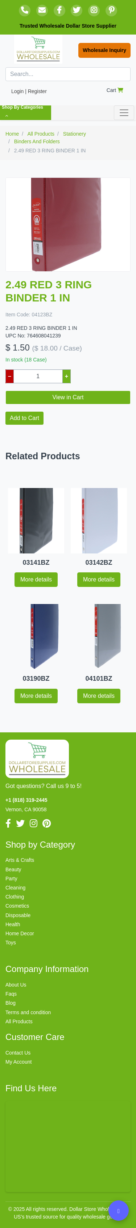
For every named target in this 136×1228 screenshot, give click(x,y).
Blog (10, 1003)
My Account (18, 1062)
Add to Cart (24, 418)
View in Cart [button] (68, 397)
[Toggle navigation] (124, 112)
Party (11, 878)
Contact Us (17, 1053)
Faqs (11, 994)
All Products (19, 1021)
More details (36, 579)
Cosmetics (17, 906)
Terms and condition (28, 1012)
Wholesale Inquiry (104, 50)
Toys (10, 942)
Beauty (13, 869)
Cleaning (15, 888)
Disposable (17, 915)
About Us (15, 985)
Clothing (14, 897)
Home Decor (19, 933)
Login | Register (29, 91)
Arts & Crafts (19, 860)
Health (12, 924)
